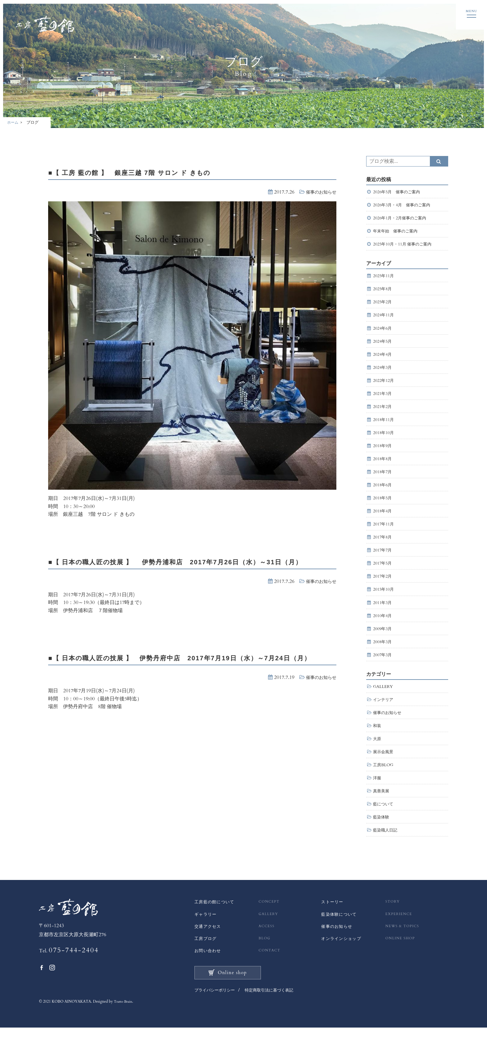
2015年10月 (384, 606)
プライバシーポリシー (216, 1021)
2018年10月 (384, 442)
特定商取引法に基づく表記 (274, 1021)
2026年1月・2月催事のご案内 (404, 219)
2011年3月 (383, 620)
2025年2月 (383, 306)
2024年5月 (383, 347)
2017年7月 (383, 565)
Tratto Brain (124, 1032)
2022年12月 (384, 388)
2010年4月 (383, 633)
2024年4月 (383, 361)
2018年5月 (383, 511)
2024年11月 (384, 320)
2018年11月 (384, 429)
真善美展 (381, 816)
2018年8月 (383, 470)
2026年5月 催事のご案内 (398, 192)
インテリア (384, 720)
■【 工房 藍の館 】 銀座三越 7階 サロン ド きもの (150, 171)
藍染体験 (381, 843)
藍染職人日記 (386, 857)
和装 (377, 748)
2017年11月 (384, 538)
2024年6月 (383, 333)
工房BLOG (384, 788)
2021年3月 (383, 401)
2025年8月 (383, 292)
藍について (384, 829)
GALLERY (383, 707)
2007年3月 (383, 674)
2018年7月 (383, 483)
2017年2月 (383, 592)
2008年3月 (383, 661)
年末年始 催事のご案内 (397, 233)
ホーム (13, 122)
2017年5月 (383, 579)
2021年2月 (383, 415)
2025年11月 (384, 279)
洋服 (377, 802)
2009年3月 (383, 647)
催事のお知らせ (319, 191)
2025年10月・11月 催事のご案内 (404, 246)
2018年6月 (383, 497)
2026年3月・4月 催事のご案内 (404, 205)
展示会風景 (384, 775)
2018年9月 (383, 456)
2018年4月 (383, 524)
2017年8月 (383, 551)
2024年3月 (383, 374)
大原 (377, 761)
